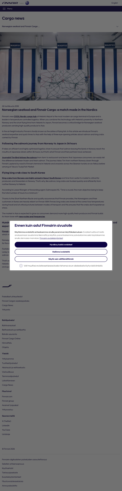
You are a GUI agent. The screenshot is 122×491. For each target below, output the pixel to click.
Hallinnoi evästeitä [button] (61, 252)
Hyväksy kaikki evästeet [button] (61, 245)
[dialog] (61, 246)
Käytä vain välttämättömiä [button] (61, 259)
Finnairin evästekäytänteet (51, 238)
